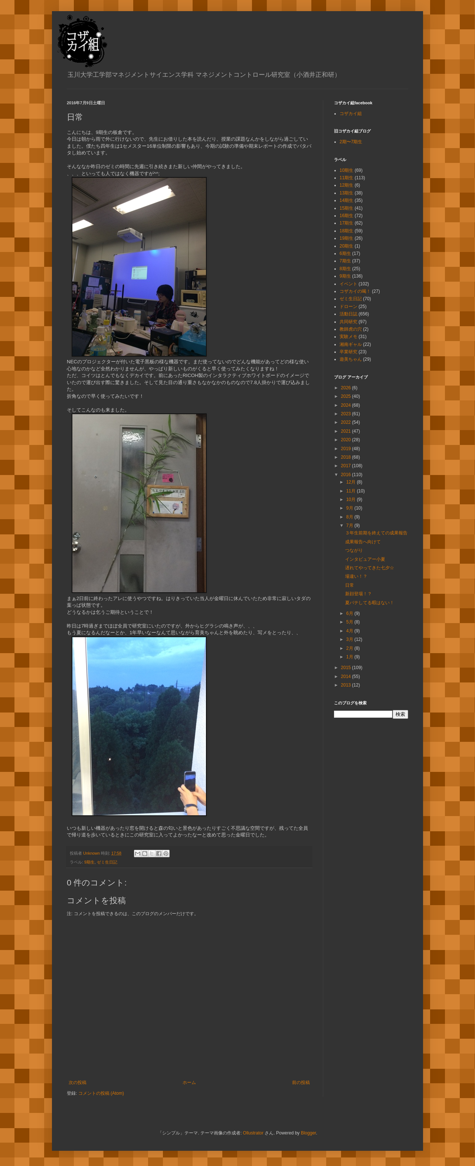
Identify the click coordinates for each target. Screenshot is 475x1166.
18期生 (346, 230)
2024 (346, 405)
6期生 (345, 253)
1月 (350, 656)
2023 (346, 413)
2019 (346, 448)
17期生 (346, 223)
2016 (346, 474)
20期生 (346, 246)
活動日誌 (348, 314)
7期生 (345, 260)
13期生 (346, 193)
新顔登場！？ (358, 593)
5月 (350, 622)
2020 (346, 439)
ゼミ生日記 (107, 862)
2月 (350, 648)
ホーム (189, 1082)
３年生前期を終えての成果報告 (376, 532)
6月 (350, 613)
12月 (351, 482)
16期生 (346, 215)
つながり (354, 550)
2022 (346, 422)
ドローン (348, 306)
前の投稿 (301, 1082)
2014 (346, 676)
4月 (350, 630)
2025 (346, 396)
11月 (351, 491)
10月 (351, 499)
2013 (346, 685)
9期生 (89, 862)
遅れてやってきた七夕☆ (369, 567)
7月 (350, 525)
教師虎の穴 (351, 329)
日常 (349, 585)
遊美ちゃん (351, 359)
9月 (350, 508)
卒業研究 (348, 351)
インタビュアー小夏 (365, 559)
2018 (346, 457)
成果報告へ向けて (363, 541)
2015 (346, 667)
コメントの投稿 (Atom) (101, 1093)
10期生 (346, 170)
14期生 (346, 200)
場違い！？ (356, 576)
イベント (348, 283)
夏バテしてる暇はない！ (369, 602)
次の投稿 (77, 1082)
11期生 (346, 177)
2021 (346, 431)
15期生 (346, 208)
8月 (350, 517)
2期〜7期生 (351, 141)
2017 (346, 465)
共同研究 (348, 321)
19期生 (346, 238)
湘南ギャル (351, 344)
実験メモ (348, 336)
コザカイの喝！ (355, 291)
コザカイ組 (351, 113)
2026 (346, 387)
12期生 (346, 185)
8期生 (345, 268)
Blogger (308, 1133)
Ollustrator (253, 1133)
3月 (350, 639)
